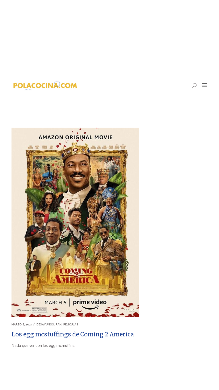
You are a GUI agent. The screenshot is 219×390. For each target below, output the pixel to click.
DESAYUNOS (45, 324)
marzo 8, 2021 (21, 324)
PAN (59, 324)
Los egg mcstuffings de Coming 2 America (72, 334)
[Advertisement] (109, 38)
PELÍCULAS (70, 324)
